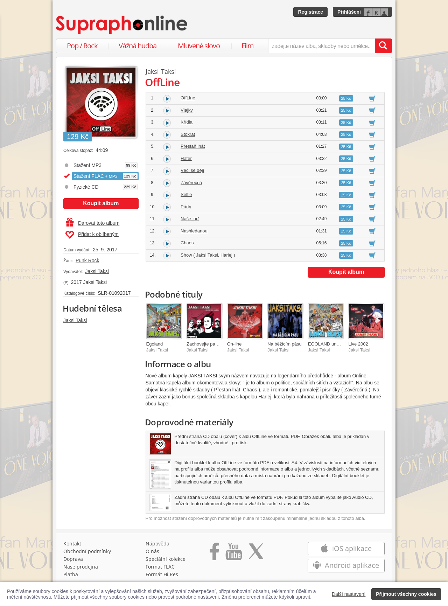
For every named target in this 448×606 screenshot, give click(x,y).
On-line (234, 344)
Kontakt (72, 543)
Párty (186, 206)
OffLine (188, 97)
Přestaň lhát (193, 146)
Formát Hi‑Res (162, 574)
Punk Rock (87, 260)
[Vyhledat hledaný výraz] (383, 46)
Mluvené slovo (199, 45)
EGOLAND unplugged (330, 344)
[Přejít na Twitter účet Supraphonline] (256, 554)
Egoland (154, 344)
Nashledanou (194, 231)
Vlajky (187, 110)
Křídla (186, 122)
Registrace (310, 12)
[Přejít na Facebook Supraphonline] (214, 554)
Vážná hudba (137, 45)
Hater (186, 158)
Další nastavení (349, 594)
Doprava (73, 559)
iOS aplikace (346, 548)
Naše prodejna (80, 566)
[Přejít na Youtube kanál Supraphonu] (233, 554)
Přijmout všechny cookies (406, 594)
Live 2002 (358, 344)
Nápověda (157, 543)
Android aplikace (346, 565)
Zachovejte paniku (205, 344)
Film (247, 45)
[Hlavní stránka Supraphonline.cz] (122, 24)
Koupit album (101, 203)
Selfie (186, 194)
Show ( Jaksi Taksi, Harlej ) (208, 255)
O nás (152, 551)
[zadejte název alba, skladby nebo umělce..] (321, 46)
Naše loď (190, 218)
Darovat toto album (92, 223)
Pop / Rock (82, 45)
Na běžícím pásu (284, 344)
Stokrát (188, 134)
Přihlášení (349, 12)
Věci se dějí (192, 170)
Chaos (187, 242)
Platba (70, 574)
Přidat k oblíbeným (92, 235)
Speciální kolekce (166, 559)
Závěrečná (191, 182)
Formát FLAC (160, 566)
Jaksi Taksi (96, 271)
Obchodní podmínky (87, 551)
